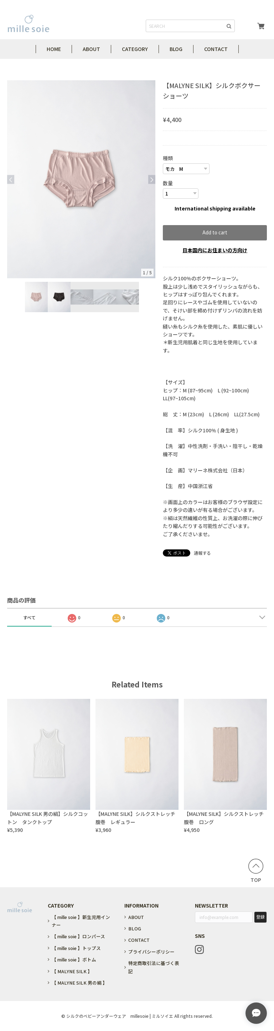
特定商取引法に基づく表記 (153, 967)
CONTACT (216, 48)
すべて (29, 617)
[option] (81, 179)
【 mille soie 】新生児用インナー (81, 921)
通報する (202, 553)
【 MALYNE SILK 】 (72, 971)
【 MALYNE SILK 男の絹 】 (79, 982)
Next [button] (151, 179)
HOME (54, 48)
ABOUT (91, 48)
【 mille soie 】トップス (76, 948)
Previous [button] (10, 179)
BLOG (176, 48)
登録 (260, 917)
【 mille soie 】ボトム (74, 959)
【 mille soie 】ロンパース (78, 936)
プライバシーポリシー (151, 951)
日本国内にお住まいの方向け (214, 250)
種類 (168, 158)
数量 (168, 183)
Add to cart (214, 232)
